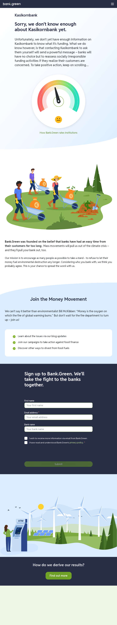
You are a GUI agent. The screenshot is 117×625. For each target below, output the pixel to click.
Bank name (29, 424)
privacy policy (76, 442)
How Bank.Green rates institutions (58, 132)
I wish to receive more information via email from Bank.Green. (58, 438)
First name (29, 400)
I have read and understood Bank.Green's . (57, 442)
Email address (31, 412)
